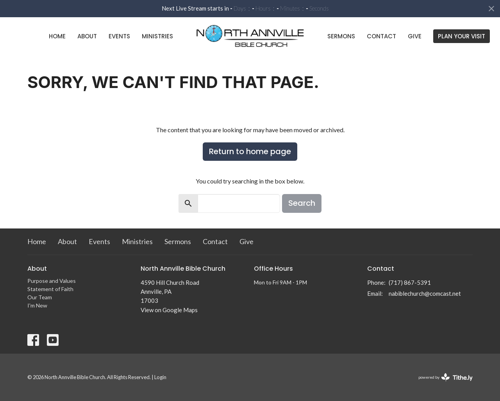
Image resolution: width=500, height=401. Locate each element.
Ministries (157, 36)
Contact (381, 36)
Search (301, 203)
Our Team (39, 297)
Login (160, 377)
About (87, 36)
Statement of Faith (50, 289)
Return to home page (250, 151)
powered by (445, 377)
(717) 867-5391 (410, 282)
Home (57, 36)
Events (119, 36)
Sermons (341, 36)
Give (414, 36)
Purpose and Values (51, 280)
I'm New (37, 305)
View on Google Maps (169, 309)
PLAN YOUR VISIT (461, 36)
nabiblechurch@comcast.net (425, 293)
